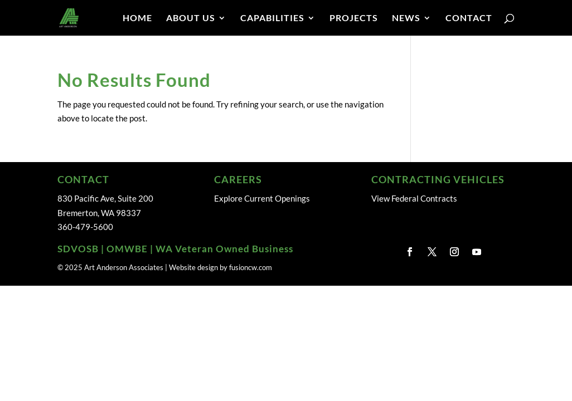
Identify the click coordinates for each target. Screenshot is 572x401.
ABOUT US (190, 18)
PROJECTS (353, 18)
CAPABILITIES (272, 18)
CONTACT (468, 18)
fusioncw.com (250, 267)
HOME (137, 18)
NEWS (406, 18)
